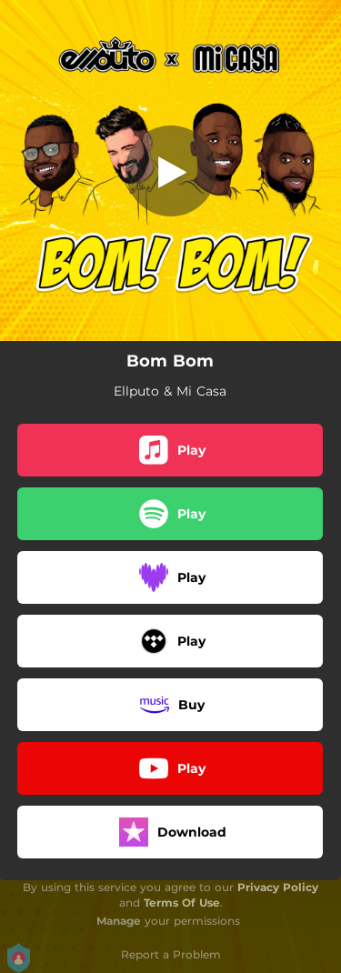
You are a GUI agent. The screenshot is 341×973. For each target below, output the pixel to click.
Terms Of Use (182, 902)
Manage (118, 921)
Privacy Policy (277, 887)
